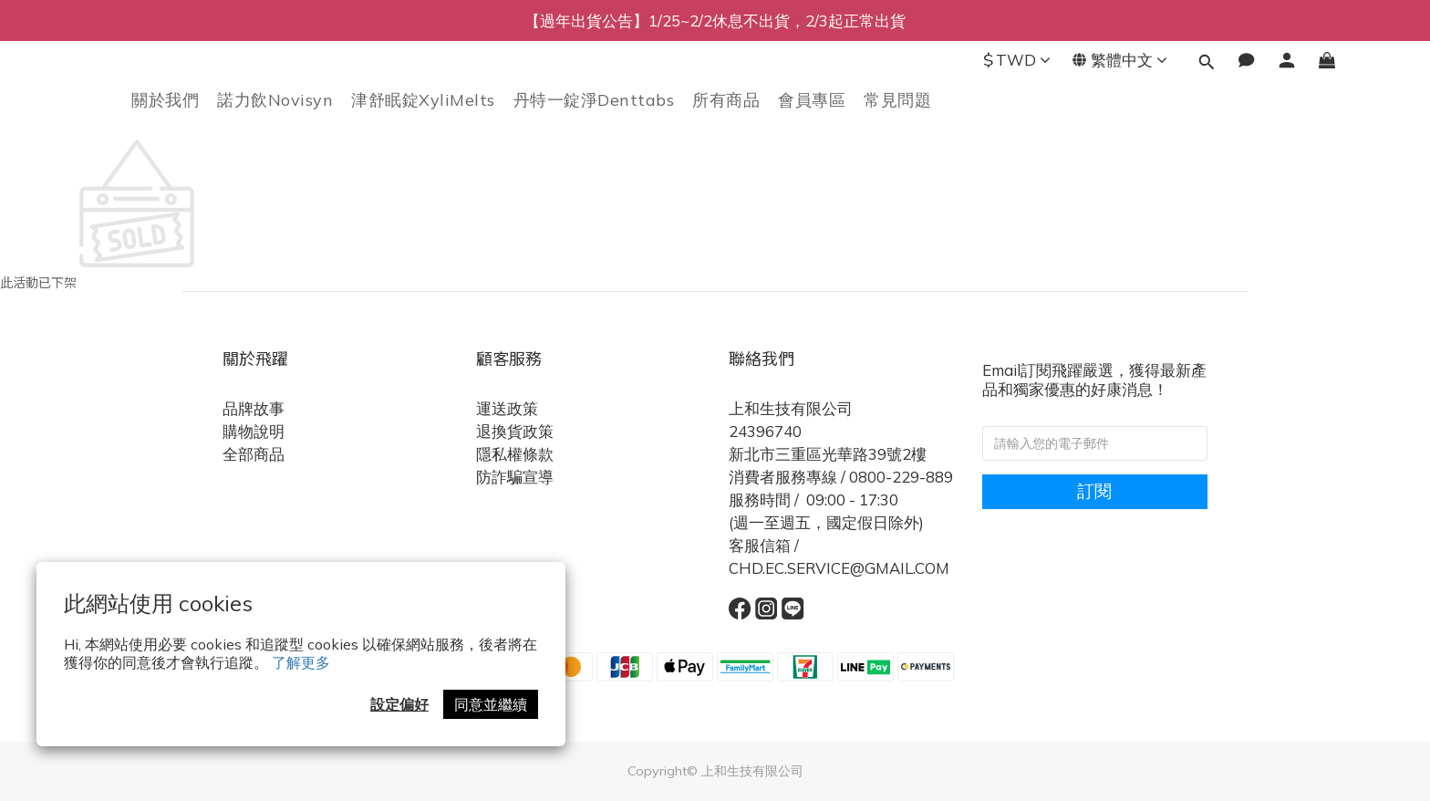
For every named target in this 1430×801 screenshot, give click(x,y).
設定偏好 (399, 704)
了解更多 (301, 662)
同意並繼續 (490, 704)
